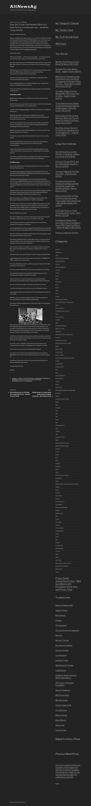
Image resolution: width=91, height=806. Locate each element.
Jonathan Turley (61, 660)
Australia (57, 270)
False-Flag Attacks (60, 375)
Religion (57, 487)
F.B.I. (56, 369)
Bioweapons (58, 281)
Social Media (58, 504)
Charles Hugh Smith (63, 705)
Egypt (56, 346)
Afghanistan (58, 252)
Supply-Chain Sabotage (61, 507)
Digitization (58, 331)
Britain (57, 287)
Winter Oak (60, 725)
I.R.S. (56, 405)
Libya (56, 434)
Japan (56, 428)
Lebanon (57, 431)
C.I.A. (56, 293)
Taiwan (57, 519)
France (57, 384)
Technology (58, 522)
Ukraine (57, 542)
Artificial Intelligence (60, 267)
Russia (57, 490)
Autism (57, 273)
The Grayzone (61, 625)
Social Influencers (60, 501)
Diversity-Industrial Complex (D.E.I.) (64, 334)
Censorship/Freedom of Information (64, 302)
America (15, 378)
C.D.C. (56, 290)
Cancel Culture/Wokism (26, 378)
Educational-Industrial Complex (63, 343)
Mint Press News (62, 695)
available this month (30, 49)
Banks (57, 276)
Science (57, 498)
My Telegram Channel (67, 23)
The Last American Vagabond (67, 630)
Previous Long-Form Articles (66, 233)
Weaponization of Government (22, 381)
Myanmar (57, 449)
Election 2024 (25, 379)
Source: (12, 370)
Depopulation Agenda (60, 325)
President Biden (25, 109)
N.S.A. (57, 460)
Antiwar (58, 620)
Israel (56, 419)
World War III (58, 569)
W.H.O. (57, 557)
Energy (57, 361)
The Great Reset (59, 528)
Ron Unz (58, 635)
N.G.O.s (57, 454)
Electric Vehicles (59, 355)
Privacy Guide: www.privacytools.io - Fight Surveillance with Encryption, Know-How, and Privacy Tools (68, 584)
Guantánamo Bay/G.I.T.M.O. (62, 399)
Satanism (57, 492)
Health (57, 402)
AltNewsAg (23, 6)
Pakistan (57, 463)
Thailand (57, 525)
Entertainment (59, 364)
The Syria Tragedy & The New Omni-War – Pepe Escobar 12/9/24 (67, 173)
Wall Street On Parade (64, 665)
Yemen (57, 572)
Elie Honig (23, 179)
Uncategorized (59, 545)
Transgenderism (59, 531)
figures (29, 171)
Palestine (57, 466)
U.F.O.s (57, 536)
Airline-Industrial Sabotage (62, 258)
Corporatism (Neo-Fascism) (62, 311)
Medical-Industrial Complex (62, 443)
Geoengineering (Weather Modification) (65, 390)
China (56, 305)
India (56, 410)
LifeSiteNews (60, 670)
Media (57, 440)
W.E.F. (56, 554)
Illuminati (57, 407)
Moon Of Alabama (62, 690)
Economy (57, 337)
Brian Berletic (60, 720)
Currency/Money (59, 317)
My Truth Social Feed (66, 37)
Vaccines (57, 551)
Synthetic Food (59, 513)
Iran (56, 413)
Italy (56, 422)
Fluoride (57, 381)
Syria (56, 516)
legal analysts (21, 171)
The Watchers (61, 710)
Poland (57, 469)
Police (57, 472)
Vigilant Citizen (61, 610)
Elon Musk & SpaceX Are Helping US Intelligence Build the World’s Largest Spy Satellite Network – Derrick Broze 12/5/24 (67, 186)
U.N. (56, 539)
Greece (57, 396)
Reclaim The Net (62, 640)
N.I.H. (56, 457)
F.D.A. (56, 372)
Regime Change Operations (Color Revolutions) (67, 484)
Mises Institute (61, 715)
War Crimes (58, 560)
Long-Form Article (60, 437)
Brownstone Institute (63, 645)
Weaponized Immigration (61, 566)
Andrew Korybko (62, 650)
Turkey (57, 534)
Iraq (56, 416)
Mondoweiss (60, 615)
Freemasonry (58, 387)
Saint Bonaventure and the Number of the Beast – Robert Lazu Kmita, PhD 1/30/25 (67, 154)
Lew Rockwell (60, 655)
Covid (56, 314)
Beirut (57, 279)
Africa (56, 255)
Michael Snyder (61, 700)
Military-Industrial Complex (62, 446)
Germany (57, 393)
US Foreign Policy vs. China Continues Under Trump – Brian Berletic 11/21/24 (68, 213)
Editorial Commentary (60, 340)
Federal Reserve (59, 378)
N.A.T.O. (57, 451)
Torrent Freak (60, 730)
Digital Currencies (59, 328)
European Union (59, 366)
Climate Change (59, 308)
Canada (57, 296)
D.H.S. (56, 323)
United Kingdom (59, 548)
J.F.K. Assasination (60, 425)
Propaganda (58, 478)
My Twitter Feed (64, 30)
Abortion (57, 249)
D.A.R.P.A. (57, 320)
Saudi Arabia (58, 495)
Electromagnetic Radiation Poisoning (64, 358)
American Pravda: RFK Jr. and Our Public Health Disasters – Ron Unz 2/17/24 (67, 164)
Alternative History (60, 261)
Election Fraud (36, 379)
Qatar (56, 481)
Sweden (57, 510)
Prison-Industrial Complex (62, 475)
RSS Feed (60, 43)
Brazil (56, 284)
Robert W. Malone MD (64, 605)
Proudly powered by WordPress (17, 802)
